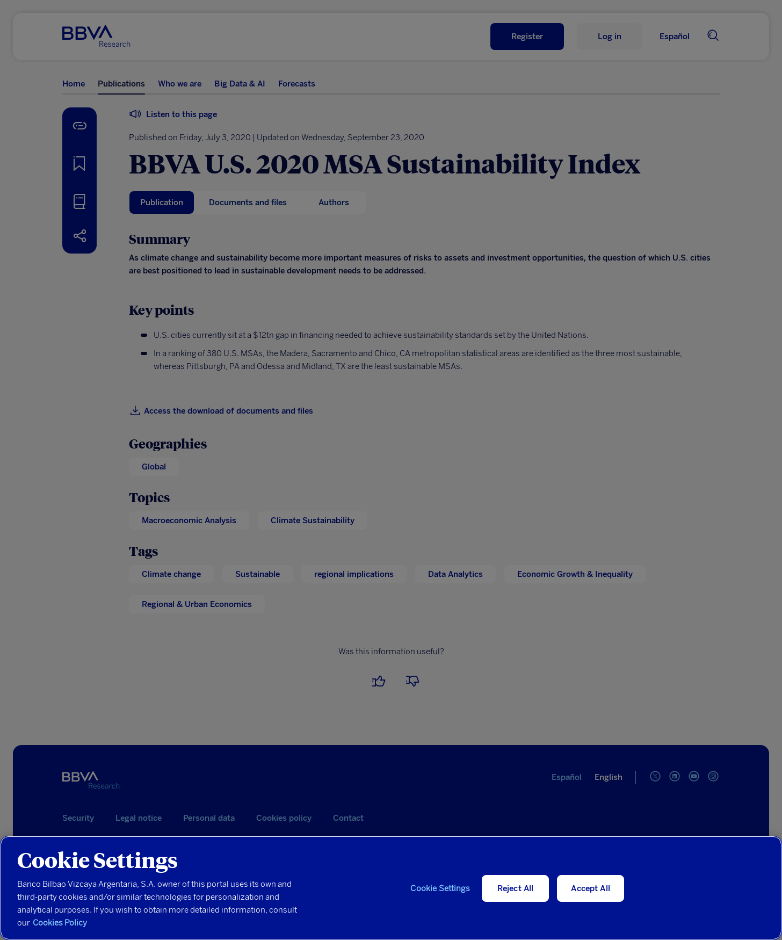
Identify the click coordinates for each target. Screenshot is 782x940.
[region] (391, 888)
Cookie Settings (439, 888)
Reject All (515, 888)
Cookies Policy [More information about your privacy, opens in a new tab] (60, 923)
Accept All (590, 888)
